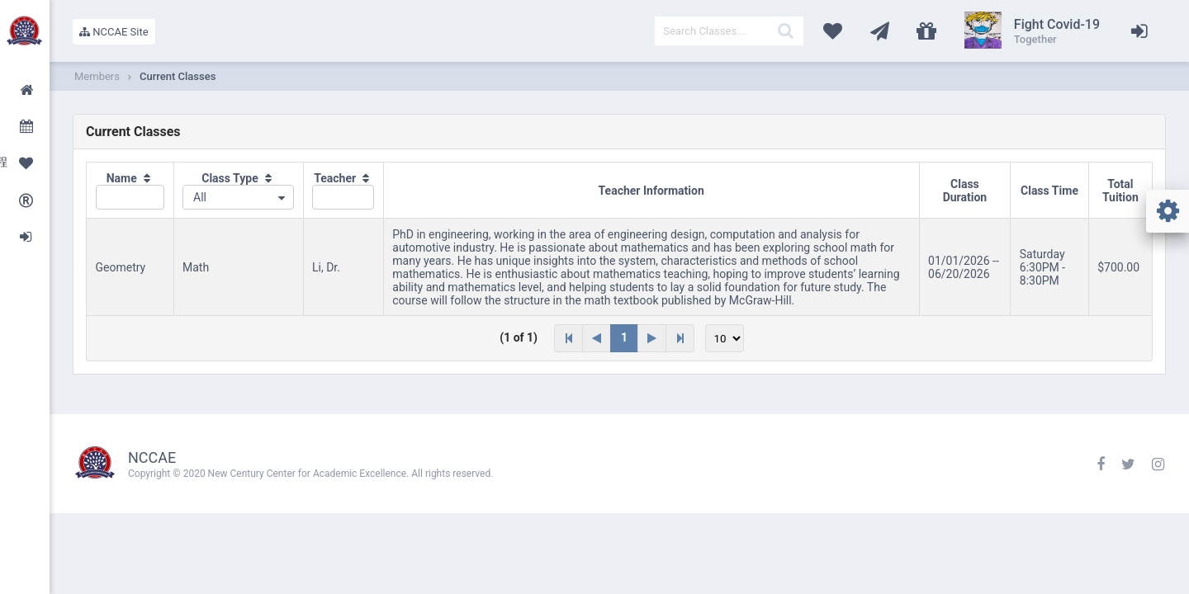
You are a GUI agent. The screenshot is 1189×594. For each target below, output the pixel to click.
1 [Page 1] (624, 337)
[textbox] (729, 30)
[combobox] (238, 197)
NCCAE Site (114, 32)
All (199, 197)
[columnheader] (130, 191)
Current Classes (178, 76)
